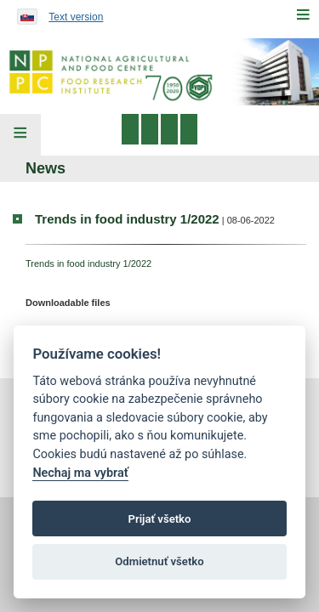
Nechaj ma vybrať (80, 473)
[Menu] (302, 14)
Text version (75, 17)
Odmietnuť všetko (159, 561)
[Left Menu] (20, 135)
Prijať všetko (159, 519)
